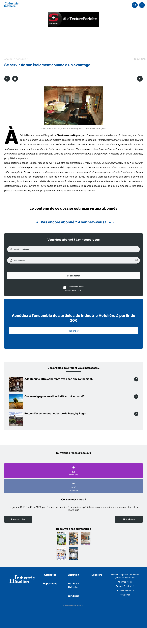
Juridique (73, 595)
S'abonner (73, 331)
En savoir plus (18, 519)
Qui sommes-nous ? (125, 590)
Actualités (50, 574)
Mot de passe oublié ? (73, 290)
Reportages (50, 583)
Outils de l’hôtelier (73, 585)
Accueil (8, 59)
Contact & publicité (125, 586)
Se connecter (73, 275)
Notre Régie (129, 519)
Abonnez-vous (125, 582)
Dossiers (21, 59)
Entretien (73, 574)
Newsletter (125, 594)
